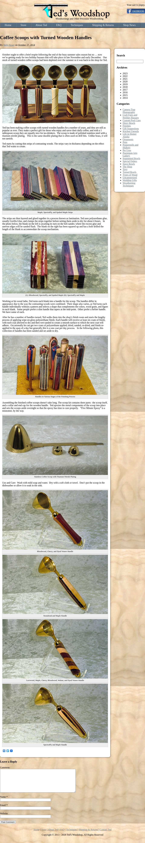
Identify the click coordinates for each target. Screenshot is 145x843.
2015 (125, 95)
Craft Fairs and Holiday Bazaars (131, 116)
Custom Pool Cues (132, 120)
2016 (125, 92)
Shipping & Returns (103, 25)
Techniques (77, 25)
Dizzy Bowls (129, 123)
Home (8, 25)
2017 (125, 89)
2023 (125, 73)
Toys (125, 169)
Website (4, 818)
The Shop (127, 166)
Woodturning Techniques (129, 184)
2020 (125, 81)
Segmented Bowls (131, 158)
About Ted (41, 25)
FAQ (58, 25)
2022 (125, 76)
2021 (125, 79)
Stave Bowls (129, 164)
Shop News (129, 25)
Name (4, 801)
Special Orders (130, 161)
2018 (125, 87)
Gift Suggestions (131, 128)
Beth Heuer (8, 45)
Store (23, 25)
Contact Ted (105, 834)
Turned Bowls (129, 172)
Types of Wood (130, 175)
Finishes (127, 126)
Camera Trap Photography (129, 111)
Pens (125, 142)
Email (4, 809)
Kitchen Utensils (131, 131)
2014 (125, 98)
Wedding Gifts (130, 180)
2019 (125, 84)
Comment (5, 767)
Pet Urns (127, 150)
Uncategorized (130, 177)
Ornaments (128, 139)
